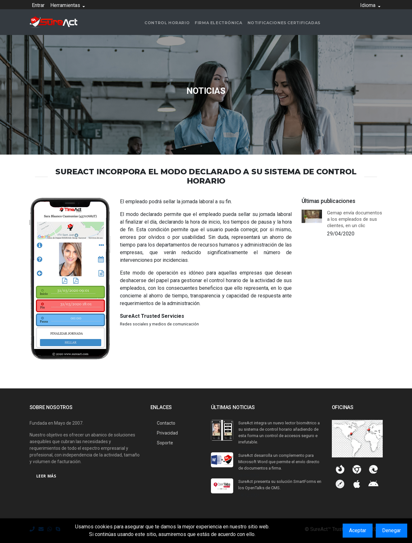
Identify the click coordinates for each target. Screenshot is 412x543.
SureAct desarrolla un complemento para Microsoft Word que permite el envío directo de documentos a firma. (278, 461)
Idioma (368, 5)
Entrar (38, 5)
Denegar (391, 530)
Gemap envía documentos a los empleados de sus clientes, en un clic (354, 219)
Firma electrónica (218, 22)
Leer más (46, 476)
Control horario (167, 22)
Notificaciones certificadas (284, 22)
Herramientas (65, 5)
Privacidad (167, 432)
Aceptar (357, 530)
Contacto (166, 423)
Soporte (165, 442)
